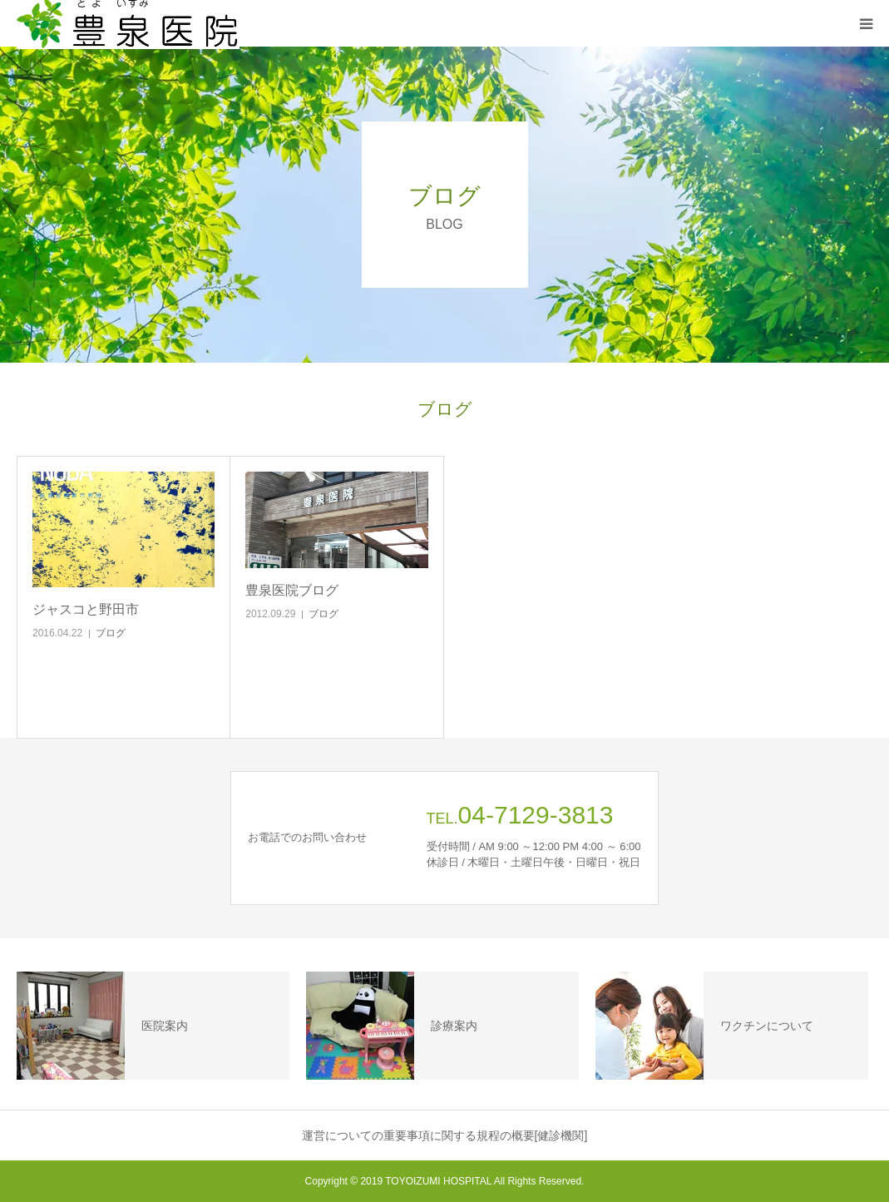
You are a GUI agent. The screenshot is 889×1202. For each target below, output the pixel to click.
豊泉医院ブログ (291, 590)
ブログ (111, 633)
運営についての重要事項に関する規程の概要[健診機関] (445, 1135)
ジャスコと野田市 (85, 609)
